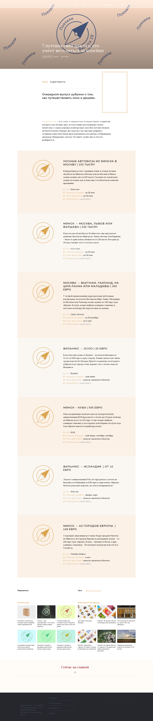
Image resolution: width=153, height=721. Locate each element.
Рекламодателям (56, 703)
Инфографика (109, 5)
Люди (51, 5)
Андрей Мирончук (58, 82)
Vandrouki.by (49, 122)
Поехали (63, 56)
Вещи (84, 5)
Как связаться (54, 708)
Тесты (122, 5)
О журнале (53, 698)
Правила (52, 713)
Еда (75, 5)
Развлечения (64, 5)
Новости (95, 5)
